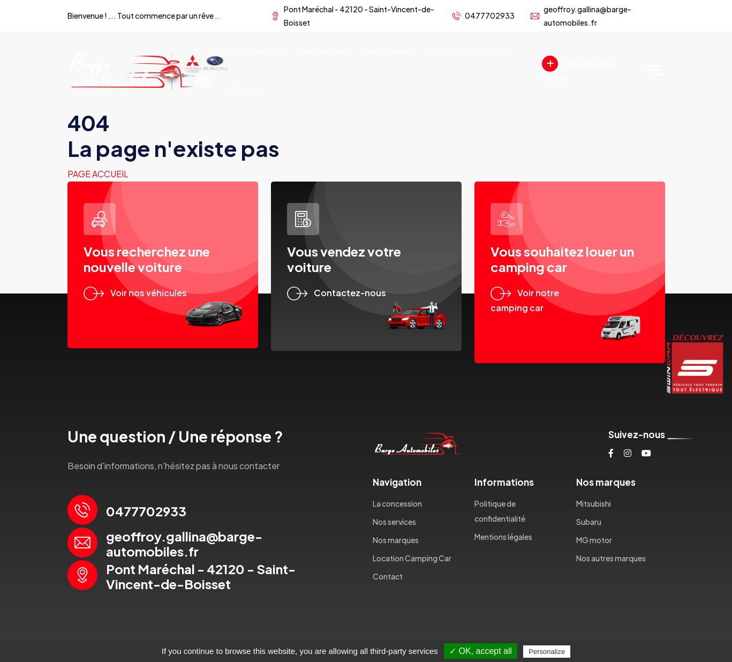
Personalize (547, 652)
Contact (244, 90)
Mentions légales (503, 536)
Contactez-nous (336, 292)
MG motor (594, 540)
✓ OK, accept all (480, 651)
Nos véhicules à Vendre (578, 69)
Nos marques (386, 51)
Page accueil (98, 173)
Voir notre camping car (524, 300)
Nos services (322, 51)
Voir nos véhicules (135, 292)
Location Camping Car (468, 51)
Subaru (588, 521)
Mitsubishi (593, 503)
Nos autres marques (611, 558)
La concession (254, 51)
